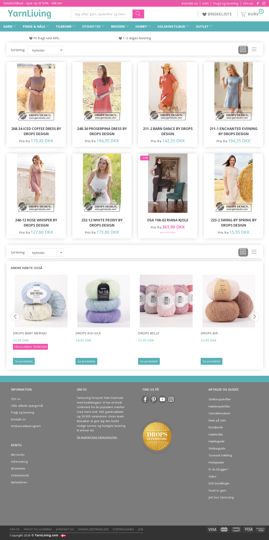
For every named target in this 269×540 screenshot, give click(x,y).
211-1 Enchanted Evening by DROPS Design (234, 131)
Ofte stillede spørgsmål (27, 406)
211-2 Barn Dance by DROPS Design (168, 131)
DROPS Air (209, 333)
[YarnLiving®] (29, 13)
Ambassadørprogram (26, 426)
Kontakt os (190, 3)
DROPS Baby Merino (30, 333)
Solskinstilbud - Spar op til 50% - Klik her (32, 3)
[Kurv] (252, 13)
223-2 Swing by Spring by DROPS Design (233, 223)
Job (140, 529)
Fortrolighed (123, 529)
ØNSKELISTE (217, 14)
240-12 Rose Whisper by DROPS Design (36, 223)
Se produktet (24, 361)
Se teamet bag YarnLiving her (97, 437)
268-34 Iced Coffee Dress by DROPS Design (36, 131)
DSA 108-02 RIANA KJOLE (167, 220)
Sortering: (18, 50)
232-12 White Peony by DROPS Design (102, 223)
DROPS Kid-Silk (88, 333)
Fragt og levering (226, 3)
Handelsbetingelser (93, 529)
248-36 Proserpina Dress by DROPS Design (102, 131)
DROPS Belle (148, 333)
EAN (205, 3)
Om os (248, 3)
